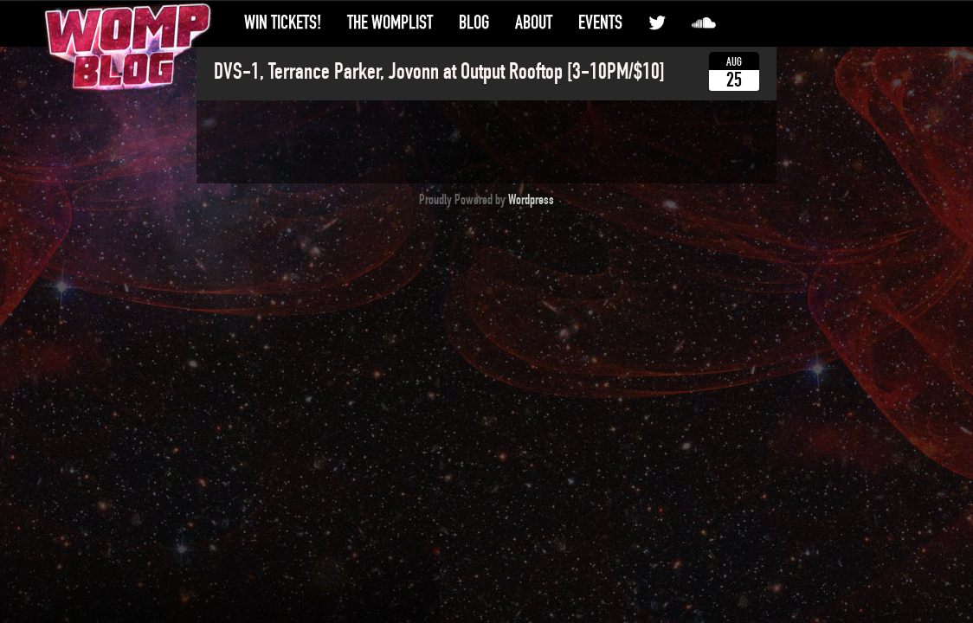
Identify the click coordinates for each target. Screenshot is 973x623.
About (533, 22)
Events (600, 22)
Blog (474, 22)
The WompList (390, 22)
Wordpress (531, 200)
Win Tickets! (282, 22)
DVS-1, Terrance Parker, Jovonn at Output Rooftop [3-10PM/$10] (439, 72)
